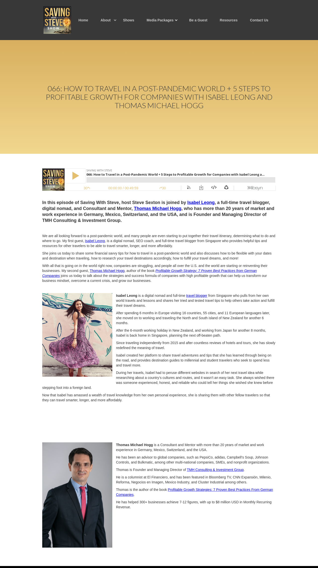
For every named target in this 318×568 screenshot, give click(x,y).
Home (83, 20)
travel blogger (196, 296)
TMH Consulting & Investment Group (215, 470)
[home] (57, 20)
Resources (229, 20)
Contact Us (259, 20)
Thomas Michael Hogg (107, 271)
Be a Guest (198, 20)
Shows (128, 20)
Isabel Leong (95, 241)
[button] (105, 20)
